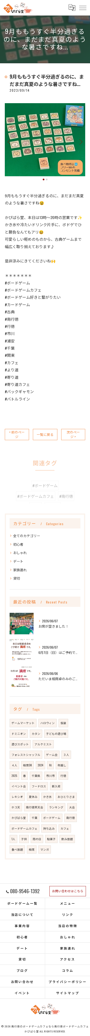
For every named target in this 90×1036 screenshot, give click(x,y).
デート (18, 561)
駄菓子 (51, 839)
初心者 (18, 544)
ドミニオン (19, 734)
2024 (40, 765)
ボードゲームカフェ (24, 828)
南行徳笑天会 (34, 807)
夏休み (33, 797)
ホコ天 (16, 807)
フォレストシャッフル (26, 755)
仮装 (63, 723)
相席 (32, 849)
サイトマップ (67, 992)
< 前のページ (17, 434)
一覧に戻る (45, 434)
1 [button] (43, 179)
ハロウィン (47, 723)
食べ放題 (17, 849)
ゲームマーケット (23, 723)
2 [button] (47, 179)
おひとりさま (66, 797)
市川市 (50, 776)
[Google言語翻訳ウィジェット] (71, 7)
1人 (13, 839)
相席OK (27, 765)
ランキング (56, 807)
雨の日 (37, 839)
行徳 (63, 776)
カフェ (64, 828)
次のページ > (73, 434)
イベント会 (19, 786)
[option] (45, 139)
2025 (14, 776)
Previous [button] (9, 141)
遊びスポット (20, 744)
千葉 (34, 818)
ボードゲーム (51, 818)
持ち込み (49, 828)
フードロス (39, 786)
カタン (36, 734)
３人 (66, 755)
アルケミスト (43, 744)
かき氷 (47, 797)
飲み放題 (67, 839)
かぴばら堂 (19, 818)
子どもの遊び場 (56, 734)
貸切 (16, 578)
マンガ (44, 849)
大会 (72, 807)
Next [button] (80, 141)
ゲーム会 (52, 755)
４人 (14, 765)
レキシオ (17, 797)
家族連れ (20, 569)
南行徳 (70, 818)
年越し (62, 765)
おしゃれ (20, 552)
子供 (24, 839)
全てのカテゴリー (26, 535)
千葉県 (36, 776)
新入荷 (56, 786)
